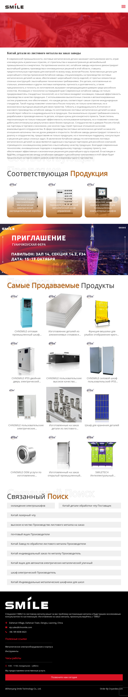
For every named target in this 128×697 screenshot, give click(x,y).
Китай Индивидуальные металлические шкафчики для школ (47, 582)
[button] (116, 199)
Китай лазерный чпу (23, 515)
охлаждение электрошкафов (28, 505)
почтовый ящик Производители (30, 534)
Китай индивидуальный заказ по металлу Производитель (46, 553)
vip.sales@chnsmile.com (20, 627)
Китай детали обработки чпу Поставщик (86, 505)
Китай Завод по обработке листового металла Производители (48, 543)
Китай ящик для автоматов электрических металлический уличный (51, 563)
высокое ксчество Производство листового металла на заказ (47, 524)
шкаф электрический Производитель (33, 572)
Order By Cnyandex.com (111, 688)
